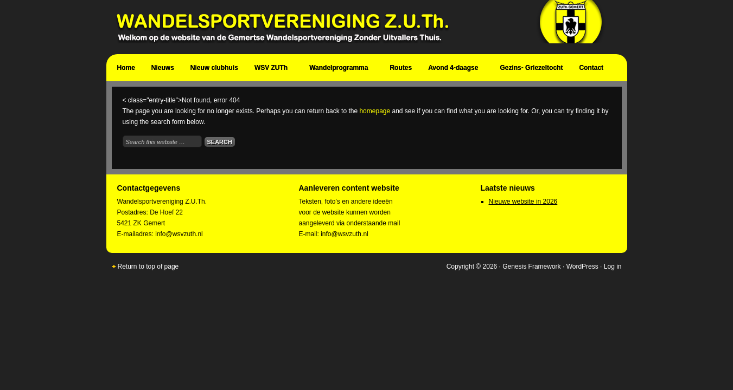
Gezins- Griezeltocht (531, 68)
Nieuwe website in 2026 (523, 201)
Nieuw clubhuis (214, 68)
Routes (401, 68)
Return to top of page (148, 266)
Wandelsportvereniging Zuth (361, 27)
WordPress (582, 266)
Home (126, 68)
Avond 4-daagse (454, 69)
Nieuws (162, 68)
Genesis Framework (531, 266)
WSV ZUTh (272, 69)
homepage (374, 111)
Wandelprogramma (340, 69)
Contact (592, 69)
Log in (613, 266)
